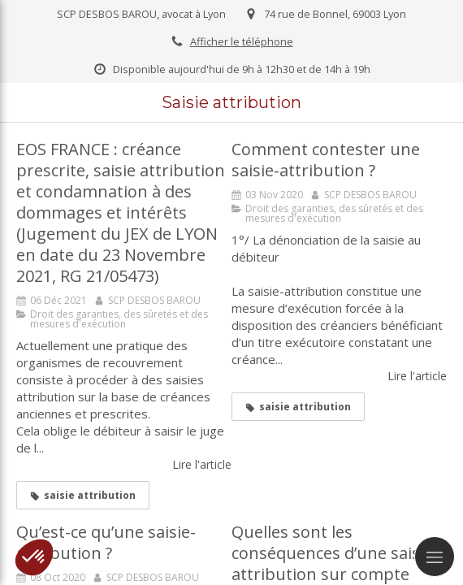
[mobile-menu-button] (434, 556)
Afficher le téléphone (241, 41)
